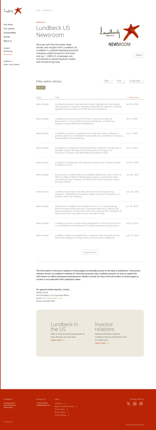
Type (106, 80)
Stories (7, 36)
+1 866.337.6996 (41, 403)
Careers (7, 48)
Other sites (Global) (11, 64)
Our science (9, 28)
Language (134, 80)
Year (119, 80)
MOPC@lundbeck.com (52, 298)
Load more (90, 252)
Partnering (8, 51)
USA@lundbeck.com (43, 405)
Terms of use (60, 409)
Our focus (8, 24)
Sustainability (10, 32)
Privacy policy (60, 412)
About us (8, 41)
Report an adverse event (64, 406)
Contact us (8, 61)
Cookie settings (60, 415)
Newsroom (8, 54)
